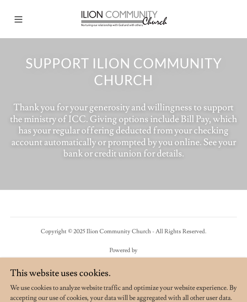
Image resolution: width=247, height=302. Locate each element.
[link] (123, 19)
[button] (27, 19)
